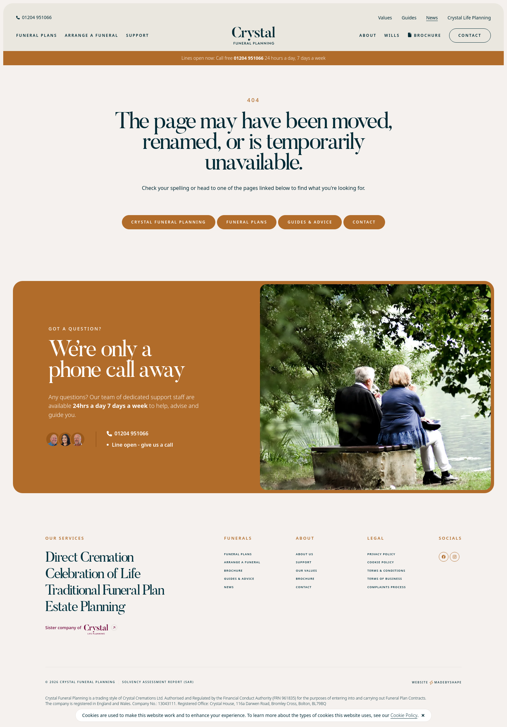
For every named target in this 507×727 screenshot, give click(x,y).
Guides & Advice (309, 222)
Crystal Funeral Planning (168, 222)
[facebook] (443, 556)
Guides (409, 18)
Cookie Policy (404, 715)
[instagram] (454, 556)
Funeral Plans (246, 222)
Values (385, 18)
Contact (469, 35)
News (432, 18)
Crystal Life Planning (469, 18)
